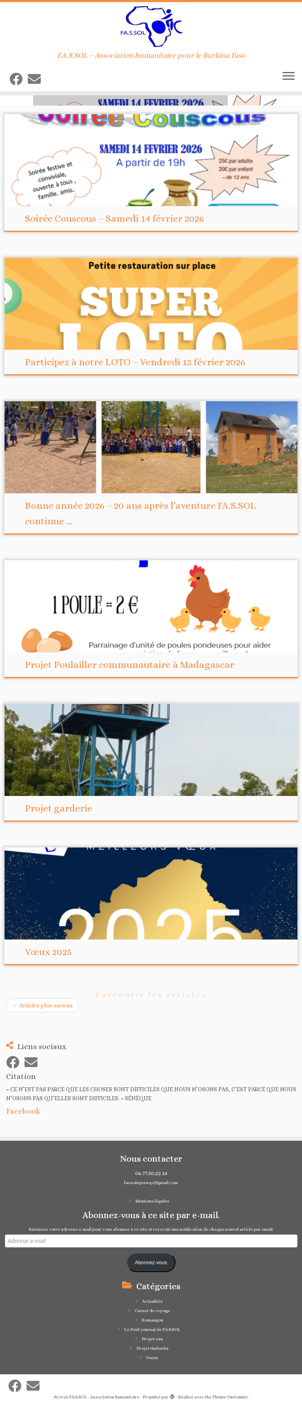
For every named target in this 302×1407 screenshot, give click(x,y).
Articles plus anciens (42, 1005)
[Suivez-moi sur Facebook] (18, 79)
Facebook (23, 1111)
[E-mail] (37, 79)
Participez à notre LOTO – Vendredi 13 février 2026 (135, 362)
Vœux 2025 (48, 951)
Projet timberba (152, 1348)
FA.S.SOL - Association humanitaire (104, 1397)
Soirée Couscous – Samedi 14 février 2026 (114, 218)
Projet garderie (58, 808)
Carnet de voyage (152, 1310)
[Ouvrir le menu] (288, 76)
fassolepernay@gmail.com (151, 1182)
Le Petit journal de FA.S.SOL (152, 1329)
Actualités (152, 1301)
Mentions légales (152, 1201)
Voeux (152, 1357)
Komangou (152, 1320)
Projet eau (152, 1339)
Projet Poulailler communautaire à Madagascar (129, 664)
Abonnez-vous (151, 1262)
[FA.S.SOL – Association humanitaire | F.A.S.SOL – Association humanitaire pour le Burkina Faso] (151, 26)
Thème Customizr (230, 1397)
